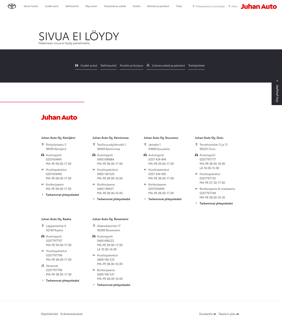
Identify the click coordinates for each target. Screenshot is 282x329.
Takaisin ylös (229, 314)
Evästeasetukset (72, 314)
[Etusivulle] (259, 6)
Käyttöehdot (49, 314)
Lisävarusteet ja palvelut (165, 65)
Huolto (136, 6)
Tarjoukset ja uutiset (115, 6)
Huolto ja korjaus (131, 65)
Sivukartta (208, 314)
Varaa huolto (31, 6)
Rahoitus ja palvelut (158, 6)
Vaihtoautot (72, 6)
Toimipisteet (196, 65)
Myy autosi (91, 6)
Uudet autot (51, 6)
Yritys (179, 6)
